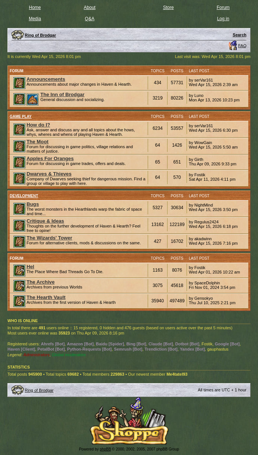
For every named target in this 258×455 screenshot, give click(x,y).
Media (35, 18)
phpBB (105, 449)
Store (168, 7)
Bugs (33, 204)
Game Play (21, 116)
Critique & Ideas (45, 221)
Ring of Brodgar (39, 390)
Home (35, 7)
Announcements (46, 79)
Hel (30, 266)
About (89, 7)
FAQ (242, 45)
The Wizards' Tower (49, 238)
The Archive (41, 282)
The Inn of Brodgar (62, 94)
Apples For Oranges (50, 158)
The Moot (38, 141)
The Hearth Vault (46, 297)
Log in (223, 18)
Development (24, 196)
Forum (223, 7)
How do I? (38, 125)
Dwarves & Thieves (49, 174)
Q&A (89, 18)
